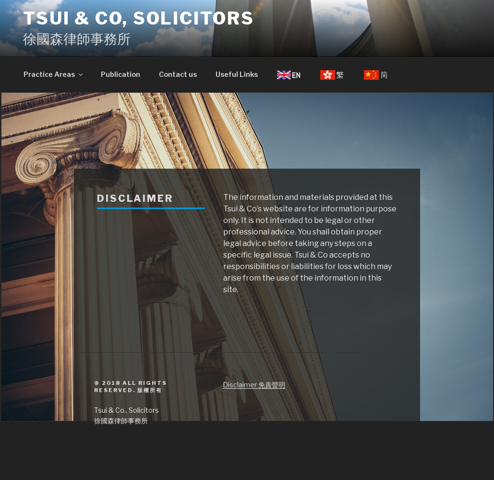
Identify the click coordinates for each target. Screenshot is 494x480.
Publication (120, 74)
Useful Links (237, 74)
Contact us (178, 74)
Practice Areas (54, 74)
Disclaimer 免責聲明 (254, 385)
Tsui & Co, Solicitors (138, 18)
